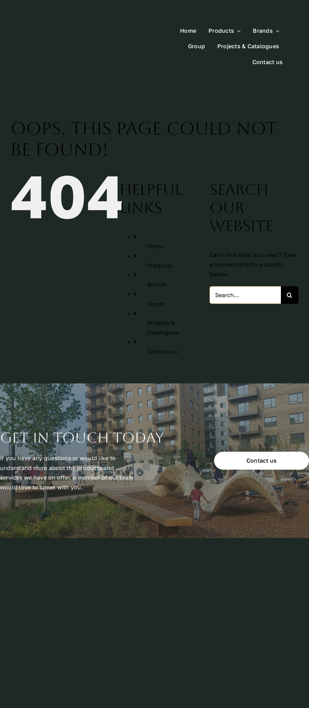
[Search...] (245, 271)
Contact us (162, 327)
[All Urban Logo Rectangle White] (60, 28)
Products (159, 241)
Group (155, 279)
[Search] (289, 271)
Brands (157, 260)
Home (155, 222)
